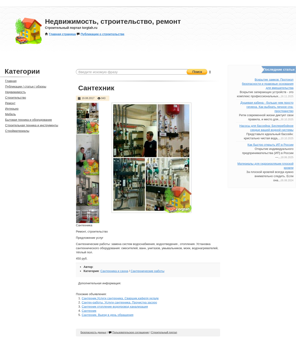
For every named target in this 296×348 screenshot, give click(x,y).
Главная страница (60, 34)
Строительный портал (164, 332)
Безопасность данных (93, 332)
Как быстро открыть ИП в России (270, 144)
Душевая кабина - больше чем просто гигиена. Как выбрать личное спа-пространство (266, 107)
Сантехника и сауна (114, 271)
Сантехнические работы (147, 271)
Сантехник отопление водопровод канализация (115, 306)
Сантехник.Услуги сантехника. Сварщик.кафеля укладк (120, 298)
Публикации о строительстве (100, 34)
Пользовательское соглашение (128, 332)
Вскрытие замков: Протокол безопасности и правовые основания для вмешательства (267, 84)
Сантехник (89, 310)
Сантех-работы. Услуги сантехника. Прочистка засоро (119, 302)
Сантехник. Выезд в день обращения (107, 315)
